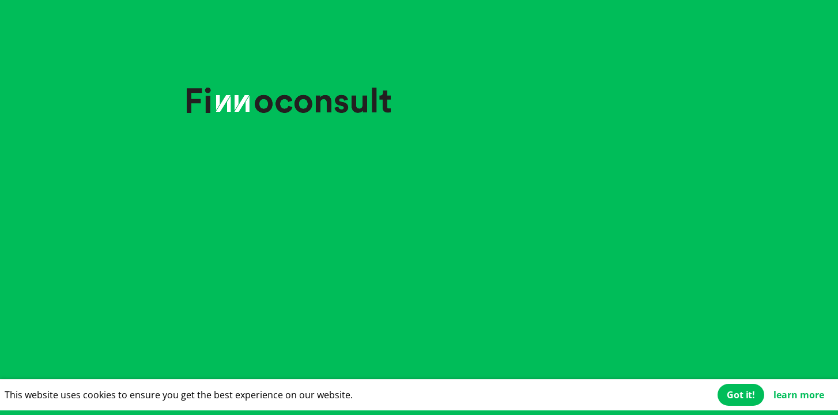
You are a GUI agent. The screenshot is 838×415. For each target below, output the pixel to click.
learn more (798, 394)
